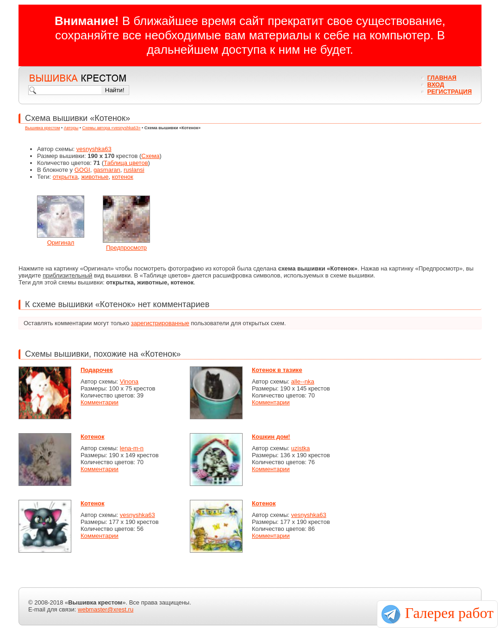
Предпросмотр (126, 247)
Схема (150, 155)
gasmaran (107, 169)
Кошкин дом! (271, 436)
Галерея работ (449, 613)
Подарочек (96, 369)
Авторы (71, 128)
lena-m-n (132, 448)
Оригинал (61, 242)
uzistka (300, 448)
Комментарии (100, 402)
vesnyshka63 (94, 148)
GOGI (82, 169)
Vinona (129, 381)
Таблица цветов (126, 162)
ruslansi (134, 169)
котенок (122, 176)
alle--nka (302, 381)
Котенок (92, 436)
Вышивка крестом (42, 128)
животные (94, 176)
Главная (441, 77)
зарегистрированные (160, 323)
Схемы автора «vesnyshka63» (111, 128)
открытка (65, 176)
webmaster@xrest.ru (105, 609)
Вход (435, 84)
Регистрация (449, 91)
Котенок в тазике (277, 369)
